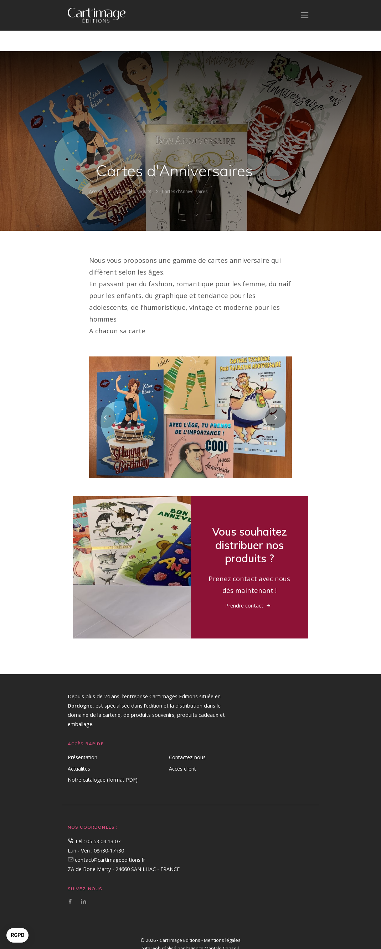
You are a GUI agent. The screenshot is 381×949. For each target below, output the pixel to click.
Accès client (182, 768)
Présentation (82, 757)
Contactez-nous (187, 757)
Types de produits (132, 191)
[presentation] (105, 417)
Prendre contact (244, 605)
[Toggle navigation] (304, 15)
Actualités (79, 768)
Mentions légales (222, 940)
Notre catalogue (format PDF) (103, 779)
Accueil (96, 191)
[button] (17, 935)
